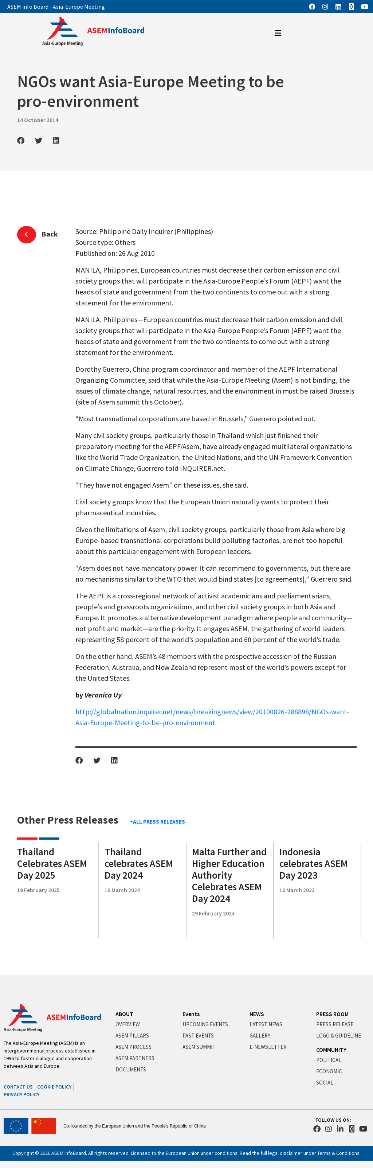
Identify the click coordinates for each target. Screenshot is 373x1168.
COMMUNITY (331, 1049)
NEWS (257, 1013)
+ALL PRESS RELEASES (157, 821)
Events (191, 1013)
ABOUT (124, 1013)
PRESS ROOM (332, 1013)
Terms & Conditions (338, 1153)
